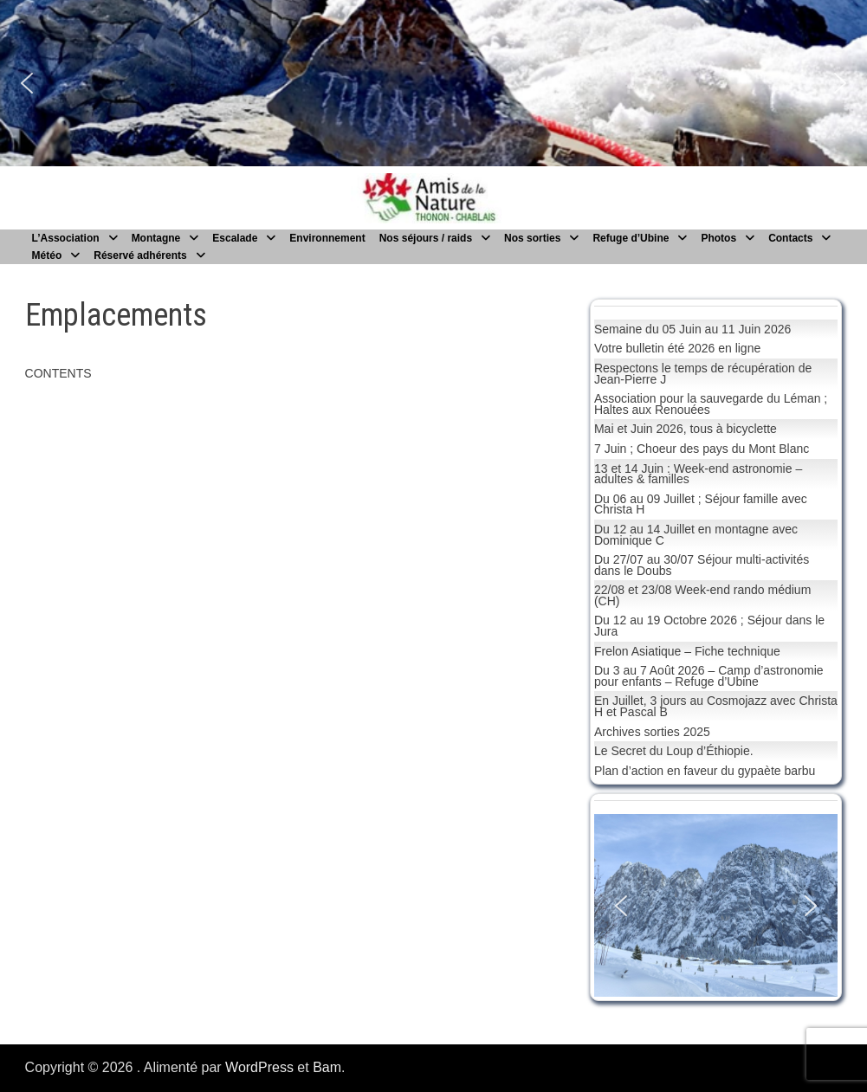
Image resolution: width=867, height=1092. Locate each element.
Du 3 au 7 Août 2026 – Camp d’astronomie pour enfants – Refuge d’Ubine (709, 675)
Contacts (790, 238)
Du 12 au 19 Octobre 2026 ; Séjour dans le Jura (709, 625)
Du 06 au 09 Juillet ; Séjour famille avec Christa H (700, 504)
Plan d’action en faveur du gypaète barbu (704, 771)
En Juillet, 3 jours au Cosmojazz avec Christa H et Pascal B (716, 706)
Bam (327, 1067)
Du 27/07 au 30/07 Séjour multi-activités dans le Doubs (701, 565)
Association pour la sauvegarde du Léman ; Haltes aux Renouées (710, 404)
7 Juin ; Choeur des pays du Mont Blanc (701, 449)
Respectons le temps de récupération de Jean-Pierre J (703, 373)
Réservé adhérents (140, 255)
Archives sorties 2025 (652, 732)
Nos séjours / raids (425, 238)
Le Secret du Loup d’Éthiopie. (674, 751)
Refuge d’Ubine (630, 238)
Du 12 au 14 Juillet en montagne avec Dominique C (696, 534)
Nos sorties (532, 238)
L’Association (66, 238)
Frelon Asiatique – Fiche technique (687, 651)
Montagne (156, 238)
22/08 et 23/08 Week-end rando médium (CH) (702, 595)
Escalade (234, 238)
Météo (47, 255)
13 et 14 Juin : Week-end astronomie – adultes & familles (698, 474)
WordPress (259, 1067)
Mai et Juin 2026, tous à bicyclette (685, 429)
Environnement (327, 238)
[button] (27, 83)
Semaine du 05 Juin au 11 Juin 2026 (692, 329)
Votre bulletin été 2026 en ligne (677, 348)
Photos (718, 238)
